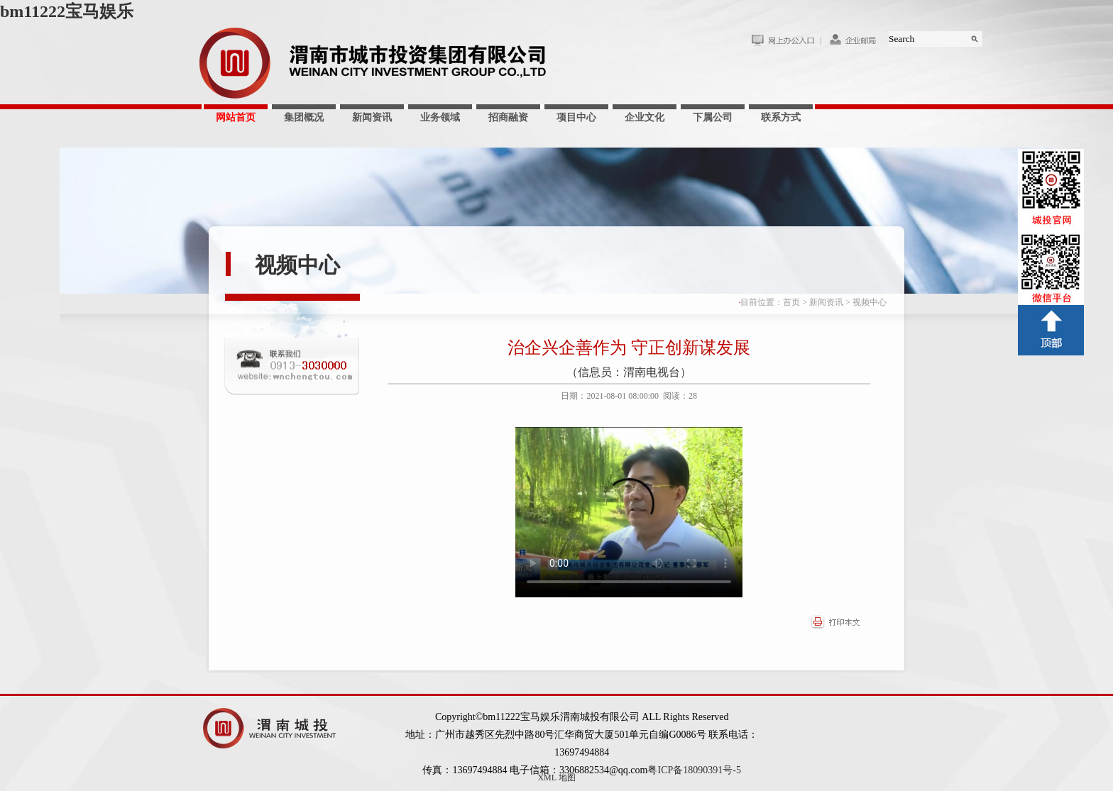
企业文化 (644, 117)
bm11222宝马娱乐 (66, 11)
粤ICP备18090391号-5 (693, 770)
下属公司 (713, 117)
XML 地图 (556, 777)
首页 (791, 302)
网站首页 (236, 117)
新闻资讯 (372, 117)
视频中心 (297, 265)
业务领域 (440, 117)
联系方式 (781, 117)
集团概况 (304, 117)
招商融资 (508, 117)
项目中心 (576, 117)
